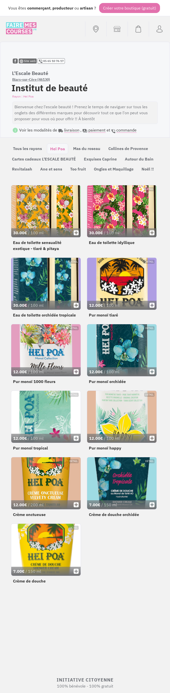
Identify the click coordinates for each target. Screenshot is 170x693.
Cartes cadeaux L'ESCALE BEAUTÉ (44, 159)
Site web (28, 61)
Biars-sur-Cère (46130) (31, 79)
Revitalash (22, 169)
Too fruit (78, 169)
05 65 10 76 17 (51, 61)
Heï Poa (57, 148)
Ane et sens (51, 169)
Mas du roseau (86, 148)
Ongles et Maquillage (114, 169)
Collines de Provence (128, 148)
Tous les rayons (27, 148)
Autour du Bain (139, 159)
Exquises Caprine (100, 159)
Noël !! (148, 169)
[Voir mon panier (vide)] (138, 29)
